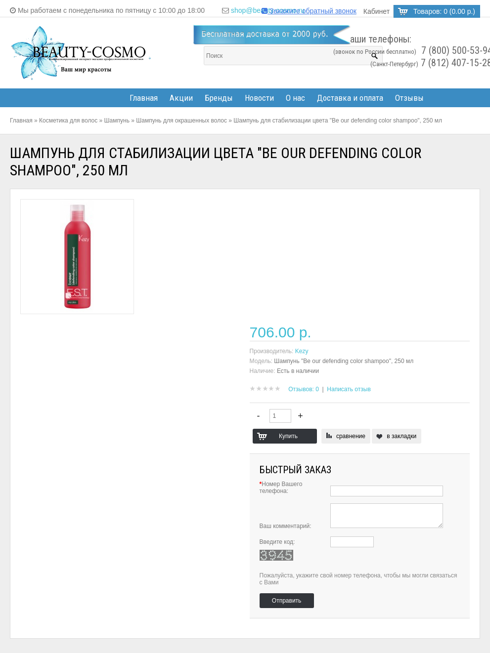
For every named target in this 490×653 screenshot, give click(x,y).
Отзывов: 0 (303, 389)
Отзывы (409, 98)
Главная (144, 98)
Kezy (302, 351)
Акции (181, 98)
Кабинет (376, 11)
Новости (259, 98)
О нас (295, 98)
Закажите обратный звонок (309, 11)
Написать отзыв (348, 389)
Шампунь (117, 120)
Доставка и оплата (350, 98)
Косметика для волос (68, 120)
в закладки (401, 436)
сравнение (350, 436)
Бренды (219, 98)
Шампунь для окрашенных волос (181, 120)
